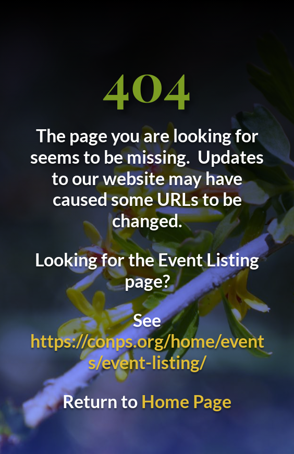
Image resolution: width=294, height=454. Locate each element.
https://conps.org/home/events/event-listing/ (147, 351)
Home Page (186, 401)
